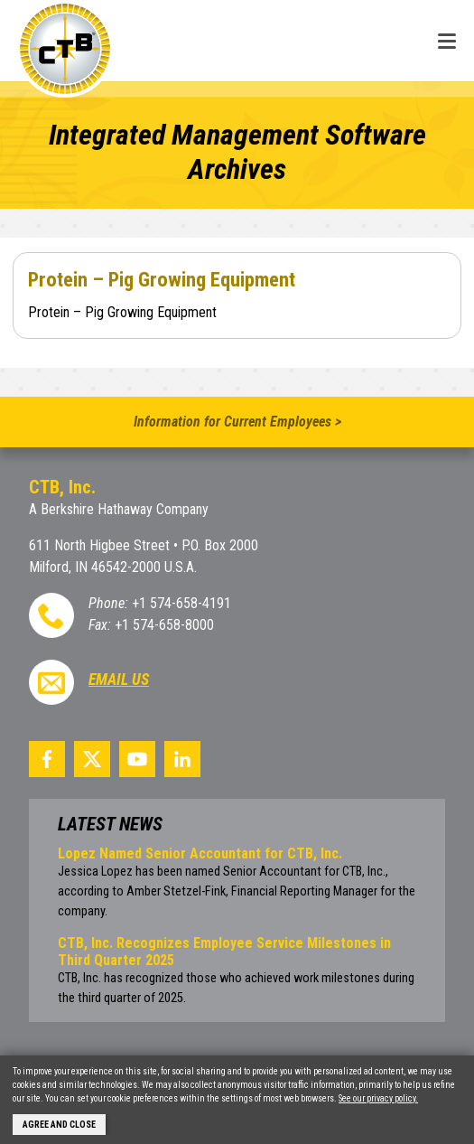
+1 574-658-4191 (181, 603)
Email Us (118, 679)
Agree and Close (59, 1125)
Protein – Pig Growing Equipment (161, 279)
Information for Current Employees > (237, 421)
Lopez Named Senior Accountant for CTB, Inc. (200, 853)
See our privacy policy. (378, 1098)
